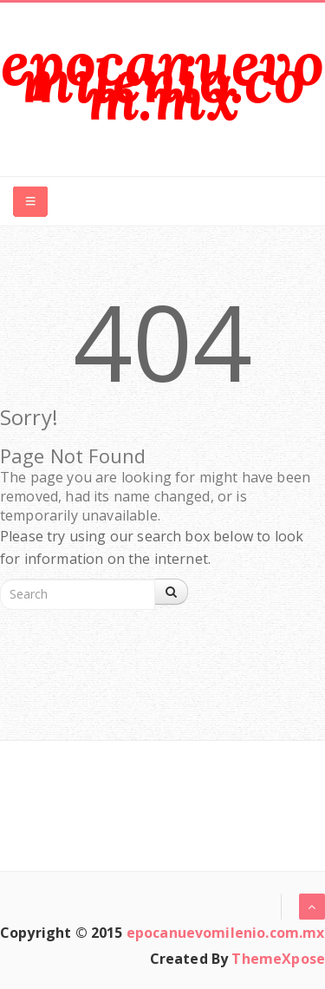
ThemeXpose (278, 958)
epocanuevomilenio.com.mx (162, 80)
